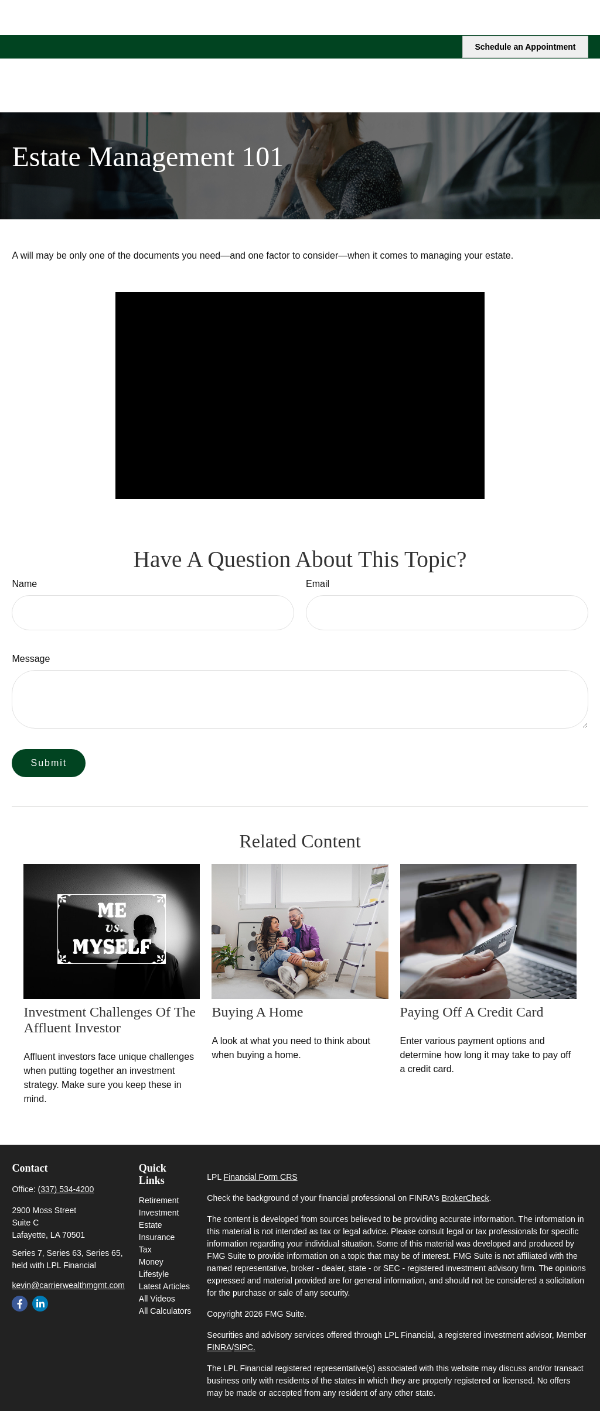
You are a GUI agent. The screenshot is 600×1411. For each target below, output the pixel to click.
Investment (159, 1212)
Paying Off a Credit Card (472, 1011)
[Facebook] (20, 1304)
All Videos (157, 1298)
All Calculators (165, 1311)
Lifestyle (154, 1274)
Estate (150, 1225)
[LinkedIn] (40, 1304)
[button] (336, 50)
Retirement (159, 1200)
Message (31, 659)
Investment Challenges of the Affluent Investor (109, 1019)
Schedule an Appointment (525, 11)
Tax (145, 1249)
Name (24, 584)
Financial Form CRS (261, 1177)
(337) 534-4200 (66, 1189)
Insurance (157, 1237)
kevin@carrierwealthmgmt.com (68, 1285)
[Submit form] (49, 763)
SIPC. (244, 1347)
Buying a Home (257, 1011)
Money (151, 1261)
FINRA (219, 1347)
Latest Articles (164, 1286)
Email (317, 584)
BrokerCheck (465, 1198)
